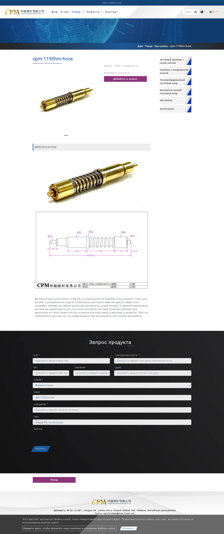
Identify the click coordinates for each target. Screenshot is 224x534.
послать (40, 448)
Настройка (161, 46)
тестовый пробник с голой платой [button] (172, 61)
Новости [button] (94, 11)
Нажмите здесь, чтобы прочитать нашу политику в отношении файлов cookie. (69, 528)
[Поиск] (191, 12)
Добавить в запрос (125, 79)
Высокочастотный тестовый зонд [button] (171, 92)
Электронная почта (126, 355)
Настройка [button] (166, 100)
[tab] (173, 60)
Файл (36, 416)
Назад (54, 480)
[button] (35, 100)
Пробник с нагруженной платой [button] (174, 71)
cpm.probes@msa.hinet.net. (119, 513)
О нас (64, 11)
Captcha (37, 428)
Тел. (35, 367)
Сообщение (40, 404)
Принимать (128, 528)
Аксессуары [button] (167, 109)
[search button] (195, 13)
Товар (149, 46)
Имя (36, 355)
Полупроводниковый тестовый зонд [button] (172, 81)
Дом (55, 11)
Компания (79, 367)
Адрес (117, 367)
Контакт (111, 11)
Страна (38, 379)
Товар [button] (77, 11)
